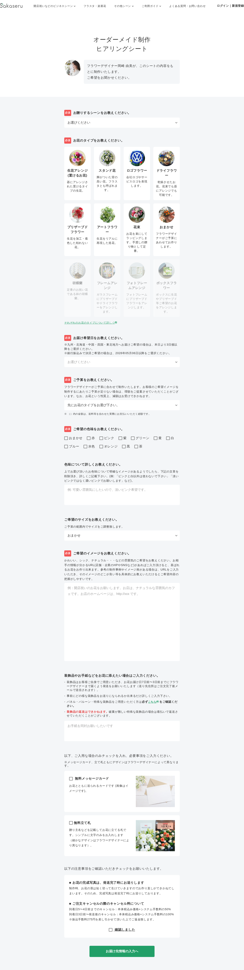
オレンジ (108, 447)
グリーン (140, 438)
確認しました (122, 929)
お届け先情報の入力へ (122, 951)
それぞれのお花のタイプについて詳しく (92, 322)
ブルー (71, 447)
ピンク (106, 438)
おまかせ (73, 438)
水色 (89, 447)
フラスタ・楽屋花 (95, 6)
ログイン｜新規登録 (230, 5)
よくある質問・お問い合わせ (187, 6)
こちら (154, 701)
